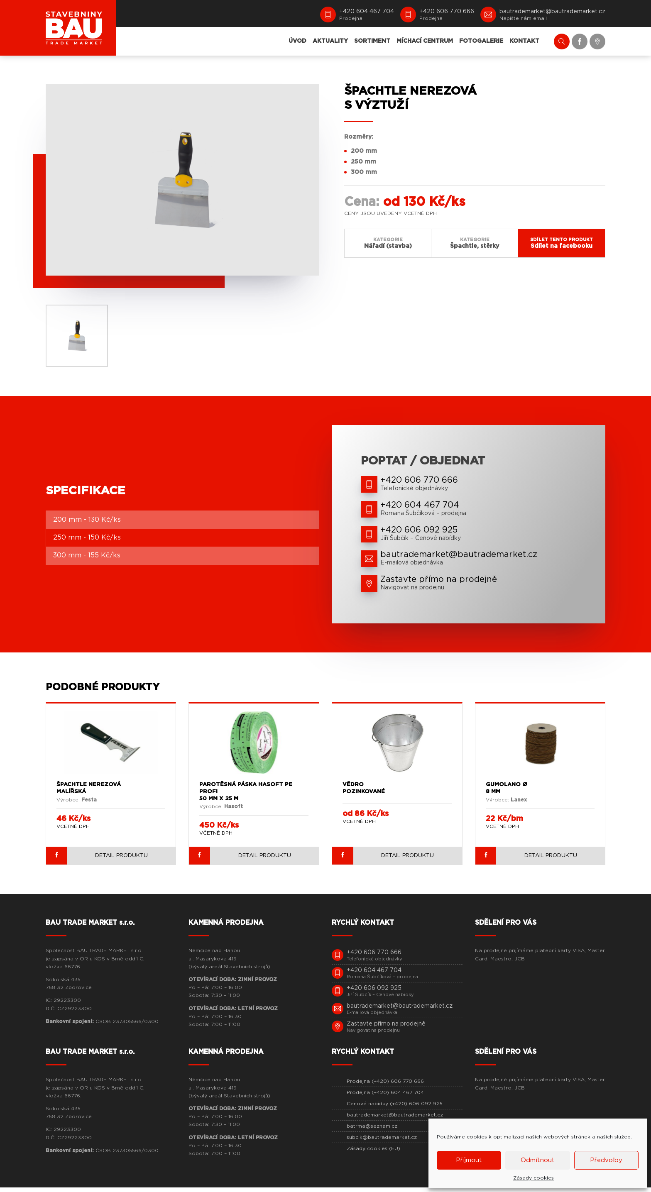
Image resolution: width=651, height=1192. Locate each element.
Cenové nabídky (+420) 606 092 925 (395, 1108)
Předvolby (606, 1160)
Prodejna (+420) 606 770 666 (385, 1085)
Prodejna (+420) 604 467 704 (385, 1096)
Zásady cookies (533, 1177)
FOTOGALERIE (481, 41)
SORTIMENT (372, 41)
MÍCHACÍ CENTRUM (424, 41)
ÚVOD (297, 41)
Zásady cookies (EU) (373, 1152)
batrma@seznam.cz (372, 1130)
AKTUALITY (330, 41)
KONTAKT (524, 41)
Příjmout (469, 1160)
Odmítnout (538, 1160)
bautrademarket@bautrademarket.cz (395, 1119)
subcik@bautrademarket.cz (382, 1141)
